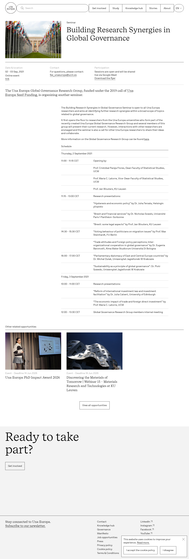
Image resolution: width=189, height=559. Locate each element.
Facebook (145, 529)
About (167, 8)
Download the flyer (105, 78)
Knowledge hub (134, 8)
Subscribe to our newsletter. (25, 526)
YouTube (145, 533)
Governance (104, 529)
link (7, 78)
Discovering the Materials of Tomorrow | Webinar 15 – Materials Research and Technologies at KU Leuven (92, 384)
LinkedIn (145, 521)
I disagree (168, 550)
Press (100, 541)
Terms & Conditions (108, 553)
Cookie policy (104, 549)
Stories (153, 8)
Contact (101, 521)
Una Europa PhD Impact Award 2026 (32, 377)
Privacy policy (104, 545)
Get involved (99, 8)
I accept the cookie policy (140, 550)
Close (183, 539)
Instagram (146, 525)
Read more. (143, 542)
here (146, 139)
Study (115, 8)
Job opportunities (107, 537)
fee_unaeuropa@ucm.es (63, 75)
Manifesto (102, 533)
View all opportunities (94, 405)
